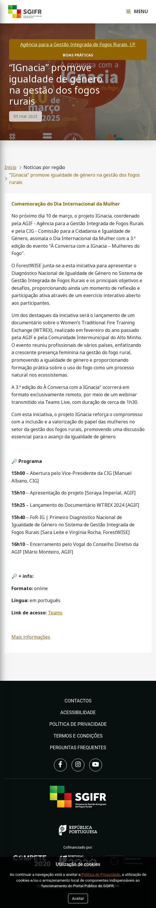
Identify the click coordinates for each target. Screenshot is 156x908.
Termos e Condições (78, 736)
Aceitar (78, 898)
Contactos (78, 701)
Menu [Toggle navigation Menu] (137, 11)
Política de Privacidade (78, 724)
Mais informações (30, 637)
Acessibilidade (78, 712)
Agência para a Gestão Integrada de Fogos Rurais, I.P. (77, 44)
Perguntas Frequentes (78, 747)
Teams (55, 612)
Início (10, 167)
